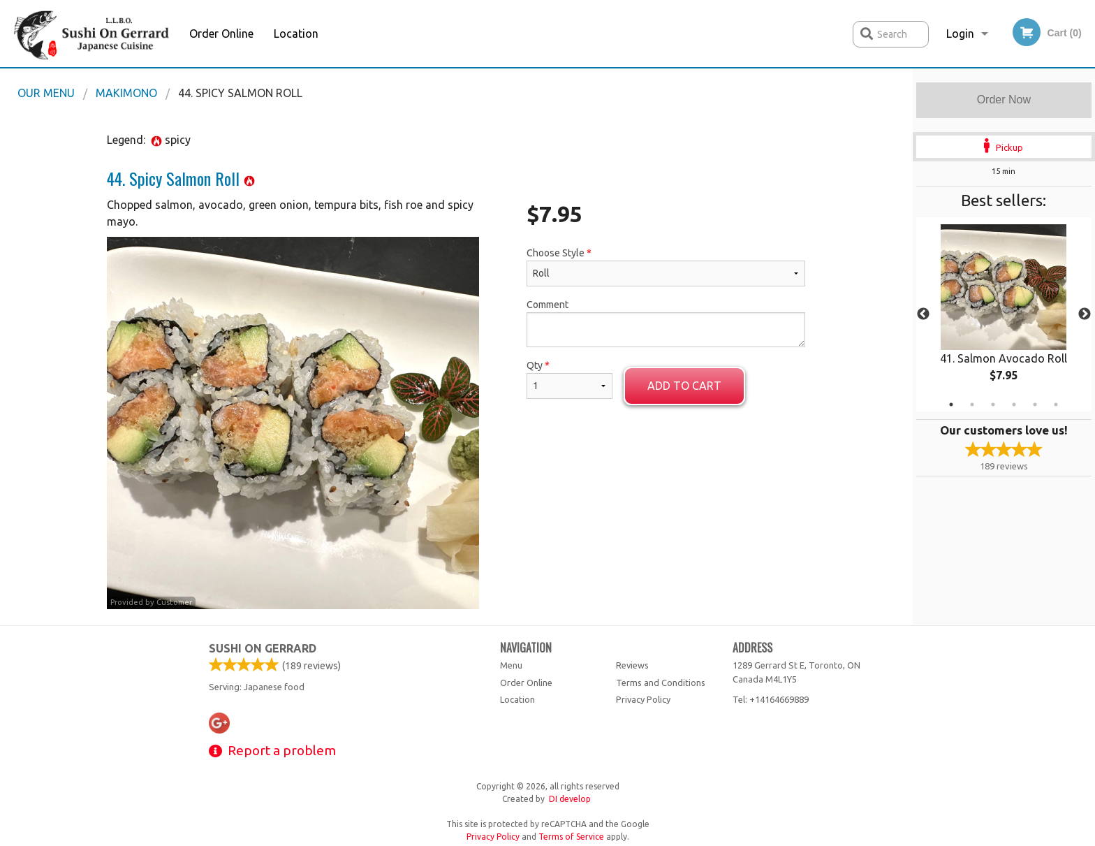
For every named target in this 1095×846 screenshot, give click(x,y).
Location (296, 33)
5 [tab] (1035, 404)
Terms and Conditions (660, 682)
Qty (569, 379)
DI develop (570, 798)
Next (1085, 314)
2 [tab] (972, 404)
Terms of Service (571, 836)
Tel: (771, 699)
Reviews (632, 665)
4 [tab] (1014, 404)
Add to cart (684, 385)
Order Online (221, 33)
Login (960, 33)
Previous (923, 314)
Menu (511, 665)
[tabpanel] (1004, 314)
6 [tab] (1056, 404)
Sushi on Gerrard (262, 648)
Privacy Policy (643, 699)
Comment (666, 323)
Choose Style (666, 266)
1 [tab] (951, 404)
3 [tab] (993, 404)
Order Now (1004, 99)
